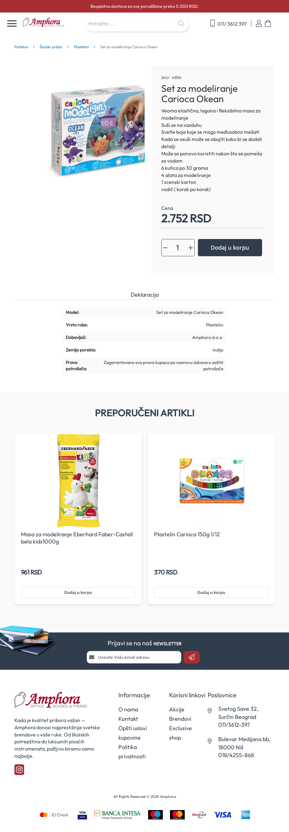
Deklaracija (145, 294)
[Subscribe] (191, 657)
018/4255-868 (236, 755)
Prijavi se (259, 24)
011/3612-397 (234, 724)
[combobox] (137, 23)
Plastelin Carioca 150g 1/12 (187, 534)
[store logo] (51, 22)
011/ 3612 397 (228, 23)
